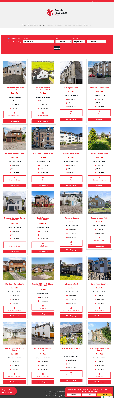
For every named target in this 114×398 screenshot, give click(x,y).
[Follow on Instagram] (94, 1)
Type (88, 38)
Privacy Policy (48, 391)
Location (25, 38)
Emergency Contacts (64, 391)
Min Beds (75, 38)
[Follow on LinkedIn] (97, 1)
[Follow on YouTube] (99, 1)
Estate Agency (39, 25)
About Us (58, 25)
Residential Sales (14, 38)
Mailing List (88, 25)
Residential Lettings (14, 42)
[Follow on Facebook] (92, 1)
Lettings (49, 25)
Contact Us (67, 25)
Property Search (27, 25)
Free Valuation (77, 25)
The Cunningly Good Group (60, 396)
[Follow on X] (96, 1)
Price (56, 38)
